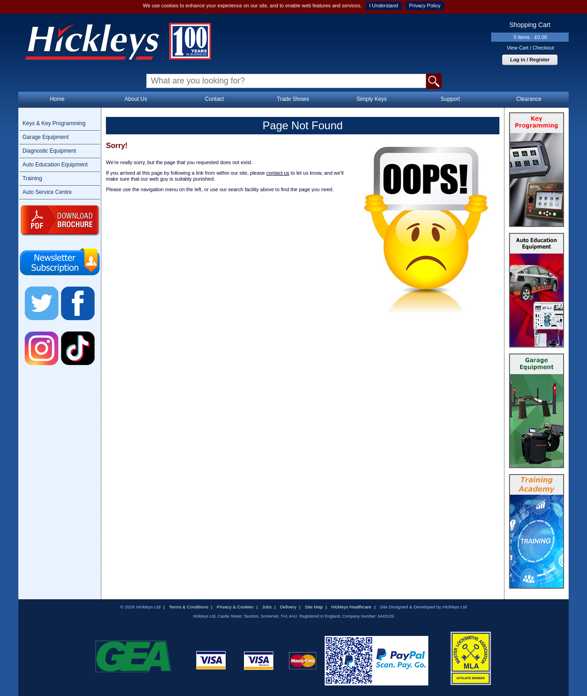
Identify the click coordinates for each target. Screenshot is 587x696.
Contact (214, 99)
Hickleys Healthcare (351, 606)
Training (32, 178)
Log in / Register (529, 59)
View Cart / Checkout (530, 47)
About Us (135, 99)
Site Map (314, 606)
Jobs (266, 606)
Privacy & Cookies (235, 606)
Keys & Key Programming (53, 123)
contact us (277, 173)
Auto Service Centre (47, 192)
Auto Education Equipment (55, 164)
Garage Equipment (45, 137)
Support (450, 99)
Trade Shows (293, 99)
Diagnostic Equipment (49, 151)
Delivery (288, 606)
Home (57, 99)
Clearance (529, 99)
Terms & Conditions (188, 606)
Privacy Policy (424, 5)
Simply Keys (371, 99)
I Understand (383, 5)
